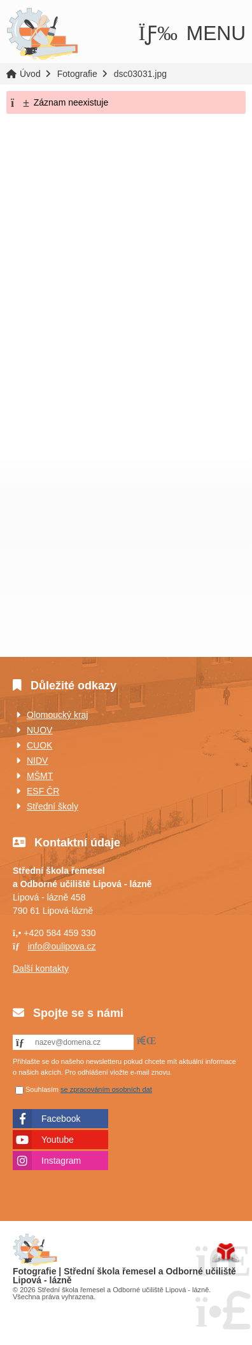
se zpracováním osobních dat (106, 1089)
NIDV (37, 760)
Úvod (42, 34)
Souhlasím (42, 1089)
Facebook (60, 1119)
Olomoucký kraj (57, 715)
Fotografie (77, 73)
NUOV (39, 730)
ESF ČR (43, 791)
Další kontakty (41, 968)
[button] (192, 33)
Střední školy (52, 806)
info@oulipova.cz (62, 946)
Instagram (61, 1160)
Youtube (57, 1140)
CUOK (39, 745)
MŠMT (40, 776)
